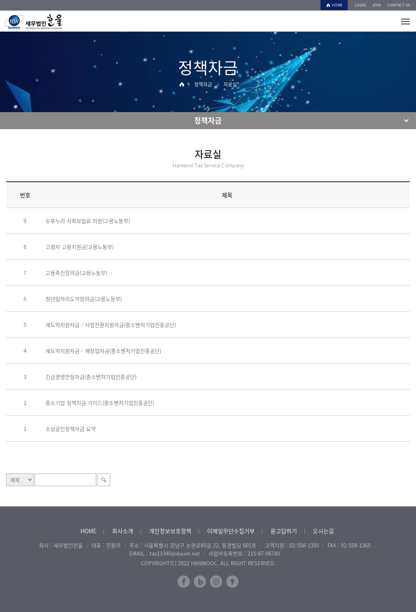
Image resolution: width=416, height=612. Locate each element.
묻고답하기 (284, 531)
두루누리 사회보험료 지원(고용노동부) (88, 221)
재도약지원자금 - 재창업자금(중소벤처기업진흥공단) (103, 351)
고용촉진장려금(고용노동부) (76, 273)
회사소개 (122, 531)
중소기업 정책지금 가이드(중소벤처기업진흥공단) (100, 403)
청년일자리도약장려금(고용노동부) (84, 299)
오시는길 (323, 531)
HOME (337, 5)
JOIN (376, 5)
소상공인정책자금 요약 (71, 429)
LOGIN (360, 5)
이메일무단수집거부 (231, 531)
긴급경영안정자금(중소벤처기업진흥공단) (91, 377)
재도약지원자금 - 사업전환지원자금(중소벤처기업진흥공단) (111, 325)
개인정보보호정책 (170, 531)
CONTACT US (399, 5)
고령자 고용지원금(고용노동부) (80, 247)
